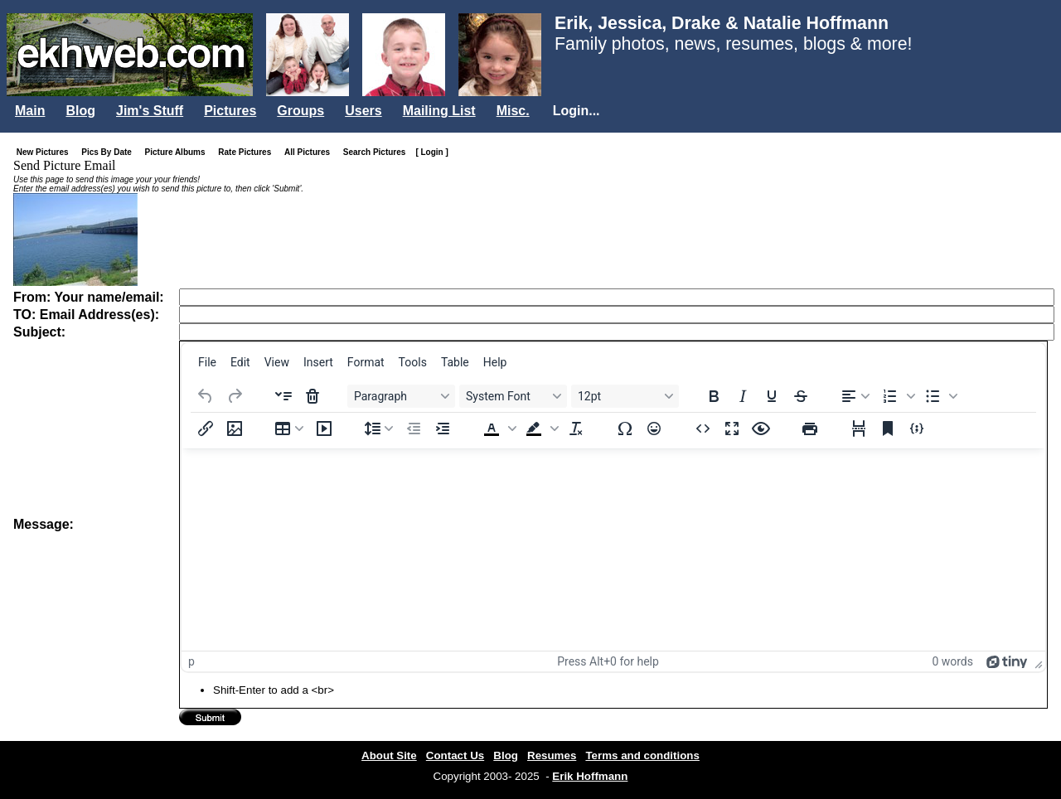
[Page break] (859, 428)
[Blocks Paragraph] (401, 396)
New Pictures (46, 152)
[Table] (289, 428)
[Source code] (703, 428)
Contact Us (455, 755)
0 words (952, 661)
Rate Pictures (248, 152)
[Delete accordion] (312, 396)
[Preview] (761, 428)
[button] (897, 396)
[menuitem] (207, 362)
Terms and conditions (642, 755)
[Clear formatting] (576, 428)
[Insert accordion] (283, 396)
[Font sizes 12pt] (625, 396)
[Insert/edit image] (234, 428)
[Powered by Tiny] (1007, 661)
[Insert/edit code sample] (917, 428)
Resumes (551, 755)
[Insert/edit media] (324, 428)
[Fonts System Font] (513, 396)
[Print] (810, 428)
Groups (300, 111)
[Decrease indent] (414, 428)
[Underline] (772, 396)
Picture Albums (178, 152)
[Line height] (379, 428)
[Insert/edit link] (205, 428)
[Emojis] (654, 428)
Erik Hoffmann (589, 776)
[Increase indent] (443, 428)
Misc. (513, 111)
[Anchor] (888, 428)
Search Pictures (378, 152)
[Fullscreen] (732, 428)
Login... (576, 111)
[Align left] (855, 396)
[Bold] (714, 396)
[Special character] (625, 428)
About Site (389, 755)
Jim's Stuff (149, 111)
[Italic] (743, 396)
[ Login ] (431, 152)
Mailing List (439, 111)
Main (30, 111)
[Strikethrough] (801, 396)
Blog (80, 111)
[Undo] (205, 396)
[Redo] (234, 396)
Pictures (230, 111)
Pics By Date (109, 152)
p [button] (191, 661)
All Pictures (310, 152)
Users (363, 111)
